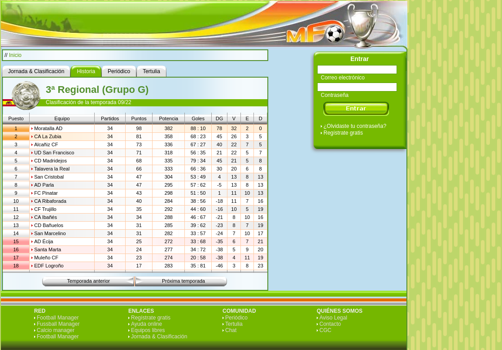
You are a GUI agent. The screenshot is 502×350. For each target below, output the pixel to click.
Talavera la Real (52, 168)
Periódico (236, 318)
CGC (325, 330)
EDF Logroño (48, 265)
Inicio (15, 55)
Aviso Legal (333, 318)
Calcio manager (55, 330)
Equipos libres (148, 330)
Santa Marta (47, 249)
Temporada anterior (88, 281)
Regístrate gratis (343, 133)
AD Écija (43, 241)
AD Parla (44, 185)
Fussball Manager (58, 324)
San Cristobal (49, 176)
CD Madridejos (50, 160)
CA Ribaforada (50, 201)
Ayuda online (146, 324)
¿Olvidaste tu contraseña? (354, 126)
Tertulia (234, 324)
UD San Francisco (54, 152)
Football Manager (58, 318)
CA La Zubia (47, 136)
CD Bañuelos (48, 225)
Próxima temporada (183, 281)
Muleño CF (46, 257)
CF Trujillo (45, 209)
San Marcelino (49, 233)
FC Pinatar (46, 193)
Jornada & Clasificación (159, 336)
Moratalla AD (48, 128)
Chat (230, 330)
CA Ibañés (45, 217)
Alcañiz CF (46, 144)
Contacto (330, 324)
